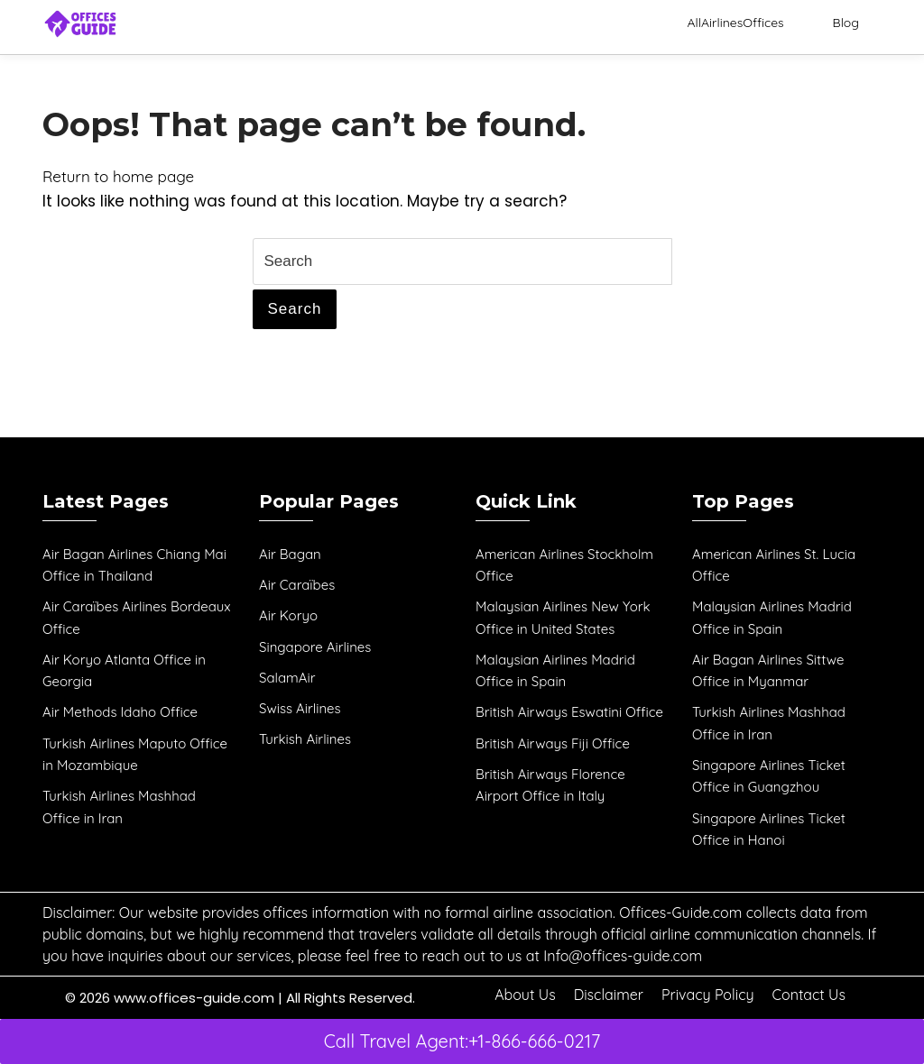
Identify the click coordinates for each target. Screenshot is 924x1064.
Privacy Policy (707, 995)
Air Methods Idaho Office (120, 711)
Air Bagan (290, 554)
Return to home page (118, 176)
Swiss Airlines (300, 708)
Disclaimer (608, 995)
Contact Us (808, 995)
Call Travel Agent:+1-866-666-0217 (462, 1041)
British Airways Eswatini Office (569, 711)
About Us (525, 995)
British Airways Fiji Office (553, 743)
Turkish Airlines (305, 739)
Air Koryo (288, 615)
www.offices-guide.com (194, 997)
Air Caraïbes (297, 584)
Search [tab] (295, 308)
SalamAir (287, 677)
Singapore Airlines (315, 647)
